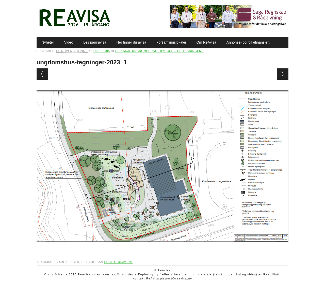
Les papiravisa (94, 42)
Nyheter (48, 42)
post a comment (118, 261)
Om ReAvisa (206, 42)
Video (68, 42)
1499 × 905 (101, 50)
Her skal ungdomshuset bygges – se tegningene (159, 50)
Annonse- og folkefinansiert (248, 42)
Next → (282, 74)
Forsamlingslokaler (171, 42)
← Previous (42, 74)
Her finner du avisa (131, 42)
